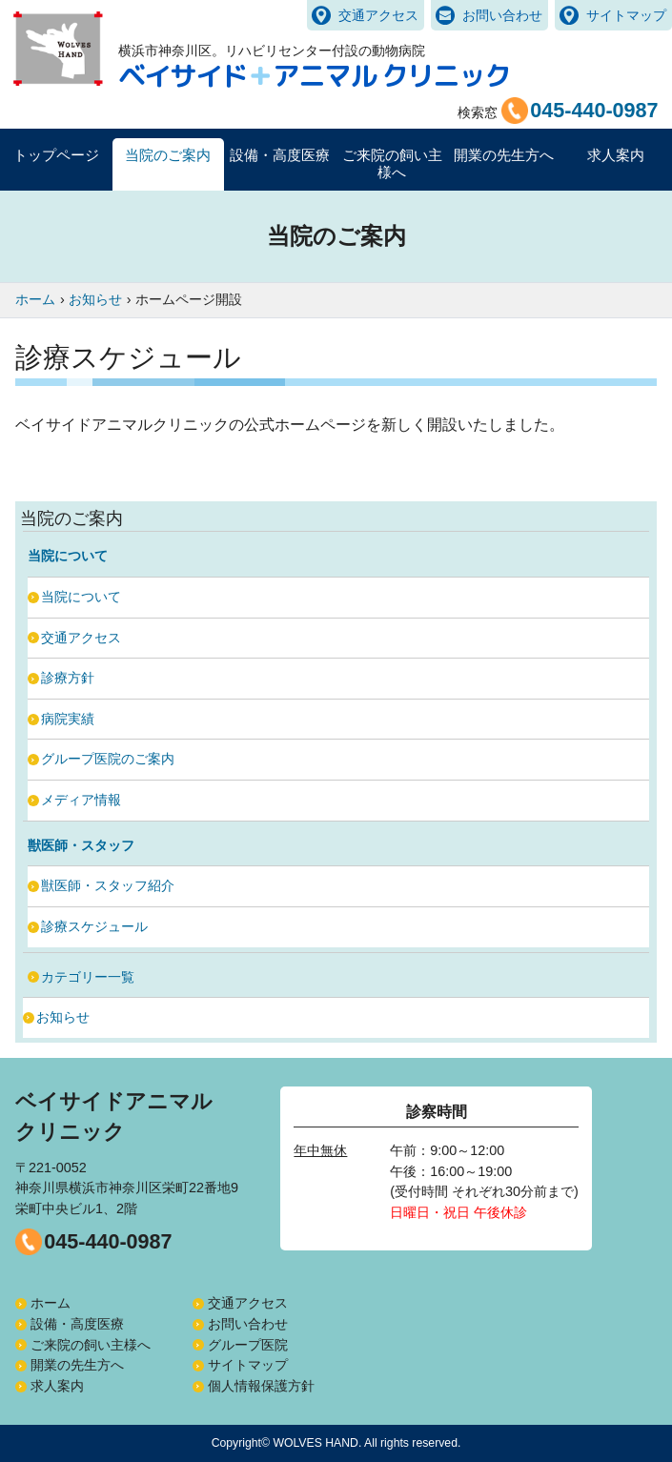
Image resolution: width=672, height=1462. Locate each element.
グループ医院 (248, 1344)
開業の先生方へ (77, 1364)
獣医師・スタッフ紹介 (107, 885)
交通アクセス (378, 15)
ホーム (51, 1302)
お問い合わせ (502, 15)
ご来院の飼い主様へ (91, 1344)
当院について (81, 596)
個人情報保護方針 (261, 1385)
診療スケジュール (94, 926)
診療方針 (67, 677)
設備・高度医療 (77, 1323)
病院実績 (67, 718)
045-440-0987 (108, 1241)
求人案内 (615, 155)
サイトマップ (626, 15)
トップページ (56, 155)
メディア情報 (81, 799)
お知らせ (63, 1017)
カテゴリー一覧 (87, 977)
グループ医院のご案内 (107, 758)
